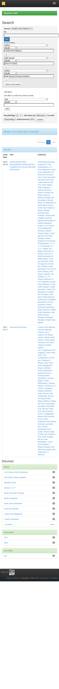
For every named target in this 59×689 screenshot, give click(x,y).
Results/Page (9, 115)
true (5, 556)
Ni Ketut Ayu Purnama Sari (46, 174)
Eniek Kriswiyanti (10, 498)
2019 (6, 543)
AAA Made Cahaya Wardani (46, 314)
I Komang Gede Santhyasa (45, 375)
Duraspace (44, 578)
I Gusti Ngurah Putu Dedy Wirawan (46, 235)
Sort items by (29, 115)
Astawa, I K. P (43, 277)
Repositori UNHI (10, 13)
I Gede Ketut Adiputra (46, 327)
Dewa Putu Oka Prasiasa (14, 493)
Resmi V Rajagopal (45, 414)
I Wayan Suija (48, 432)
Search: (7, 29)
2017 (6, 537)
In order (51, 115)
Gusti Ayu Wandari (11, 509)
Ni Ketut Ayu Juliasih (46, 434)
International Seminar (18, 327)
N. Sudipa (44, 249)
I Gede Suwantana (11, 519)
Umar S (41, 388)
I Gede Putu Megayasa (13, 514)
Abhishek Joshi (10, 483)
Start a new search (13, 84)
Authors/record (23, 119)
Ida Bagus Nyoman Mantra (45, 195)
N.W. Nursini (43, 409)
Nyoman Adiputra (44, 330)
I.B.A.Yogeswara (44, 350)
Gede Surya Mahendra (13, 503)
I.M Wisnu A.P (49, 386)
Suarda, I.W (48, 274)
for (5, 32)
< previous (8, 524)
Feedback (54, 578)
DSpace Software (13, 578)
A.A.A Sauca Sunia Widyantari (16, 472)
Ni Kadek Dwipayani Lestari (46, 223)
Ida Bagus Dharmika (46, 406)
